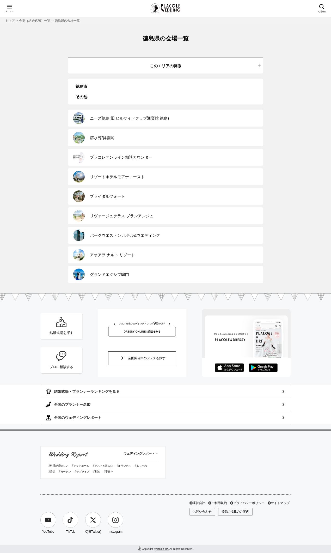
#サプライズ (82, 471)
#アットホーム (80, 465)
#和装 (96, 471)
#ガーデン (65, 471)
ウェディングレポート (139, 453)
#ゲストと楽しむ (103, 465)
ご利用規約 (219, 503)
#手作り (108, 471)
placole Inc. (162, 549)
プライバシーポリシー (249, 503)
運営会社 (199, 503)
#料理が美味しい (58, 465)
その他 (81, 97)
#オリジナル (124, 465)
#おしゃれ (141, 465)
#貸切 (51, 471)
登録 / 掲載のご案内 (235, 511)
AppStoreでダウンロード (229, 367)
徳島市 (81, 86)
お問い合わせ (202, 511)
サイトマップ (280, 503)
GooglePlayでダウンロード (263, 367)
